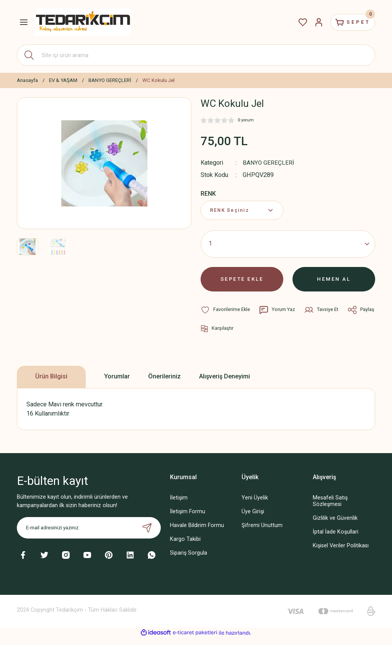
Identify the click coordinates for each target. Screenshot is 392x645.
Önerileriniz (164, 383)
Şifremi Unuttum (262, 532)
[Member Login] (312, 22)
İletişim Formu (187, 518)
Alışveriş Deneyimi (224, 383)
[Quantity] (288, 246)
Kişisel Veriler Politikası (341, 552)
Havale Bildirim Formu (197, 532)
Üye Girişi (253, 518)
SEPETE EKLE (242, 283)
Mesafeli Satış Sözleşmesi (330, 507)
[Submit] (147, 534)
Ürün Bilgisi (51, 383)
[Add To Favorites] (225, 315)
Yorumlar (117, 383)
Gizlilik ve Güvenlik (335, 525)
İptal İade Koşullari (335, 538)
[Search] (196, 55)
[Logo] (83, 22)
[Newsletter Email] (89, 534)
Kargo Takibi (185, 546)
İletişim (179, 504)
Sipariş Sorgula (188, 560)
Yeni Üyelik (255, 504)
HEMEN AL (334, 283)
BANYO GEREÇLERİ (269, 162)
